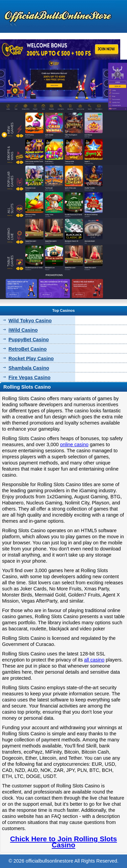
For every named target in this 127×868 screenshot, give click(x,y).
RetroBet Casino (27, 349)
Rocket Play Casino (31, 358)
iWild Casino (23, 330)
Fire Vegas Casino (29, 377)
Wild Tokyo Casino (30, 320)
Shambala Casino (28, 368)
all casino (94, 660)
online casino (74, 444)
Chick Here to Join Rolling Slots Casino (63, 842)
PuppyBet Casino (28, 339)
